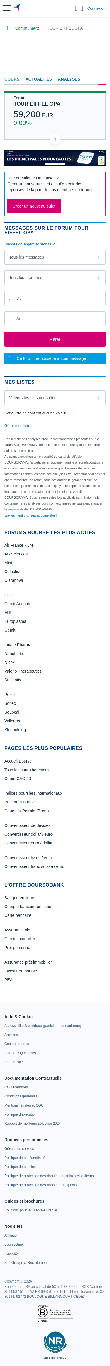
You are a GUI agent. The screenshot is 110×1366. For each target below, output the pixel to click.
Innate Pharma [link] (17, 644)
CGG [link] (9, 595)
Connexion (96, 8)
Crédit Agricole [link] (17, 603)
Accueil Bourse (18, 761)
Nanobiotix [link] (14, 653)
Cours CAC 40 (17, 778)
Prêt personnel (17, 947)
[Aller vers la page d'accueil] (17, 8)
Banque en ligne (19, 897)
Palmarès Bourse (20, 802)
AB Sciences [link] (16, 554)
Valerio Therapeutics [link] (23, 671)
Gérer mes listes (18, 425)
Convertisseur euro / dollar (28, 843)
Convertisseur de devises (27, 825)
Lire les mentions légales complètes (30, 515)
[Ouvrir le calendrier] (10, 297)
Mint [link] (8, 562)
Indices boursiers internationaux (33, 793)
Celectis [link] (11, 571)
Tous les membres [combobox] (26, 277)
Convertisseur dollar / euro (28, 834)
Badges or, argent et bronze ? (29, 244)
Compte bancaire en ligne (27, 906)
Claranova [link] (13, 580)
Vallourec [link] (12, 721)
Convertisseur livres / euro (28, 857)
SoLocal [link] (11, 712)
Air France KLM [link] (18, 545)
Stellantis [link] (12, 680)
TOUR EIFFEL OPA (36, 104)
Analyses (69, 79)
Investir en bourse (20, 971)
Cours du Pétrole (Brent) (26, 810)
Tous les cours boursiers (26, 769)
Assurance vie (17, 930)
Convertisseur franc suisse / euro (34, 866)
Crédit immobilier (19, 938)
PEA (8, 979)
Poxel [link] (9, 694)
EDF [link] (8, 612)
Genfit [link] (9, 630)
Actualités (39, 79)
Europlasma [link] (15, 621)
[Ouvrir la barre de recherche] (76, 8)
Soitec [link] (10, 703)
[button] (6, 8)
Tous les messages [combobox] (26, 257)
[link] (42, 1026)
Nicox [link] (9, 662)
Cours (12, 79)
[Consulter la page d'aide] (82, 8)
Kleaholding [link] (15, 729)
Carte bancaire (17, 915)
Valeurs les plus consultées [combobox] (34, 397)
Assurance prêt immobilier (28, 962)
